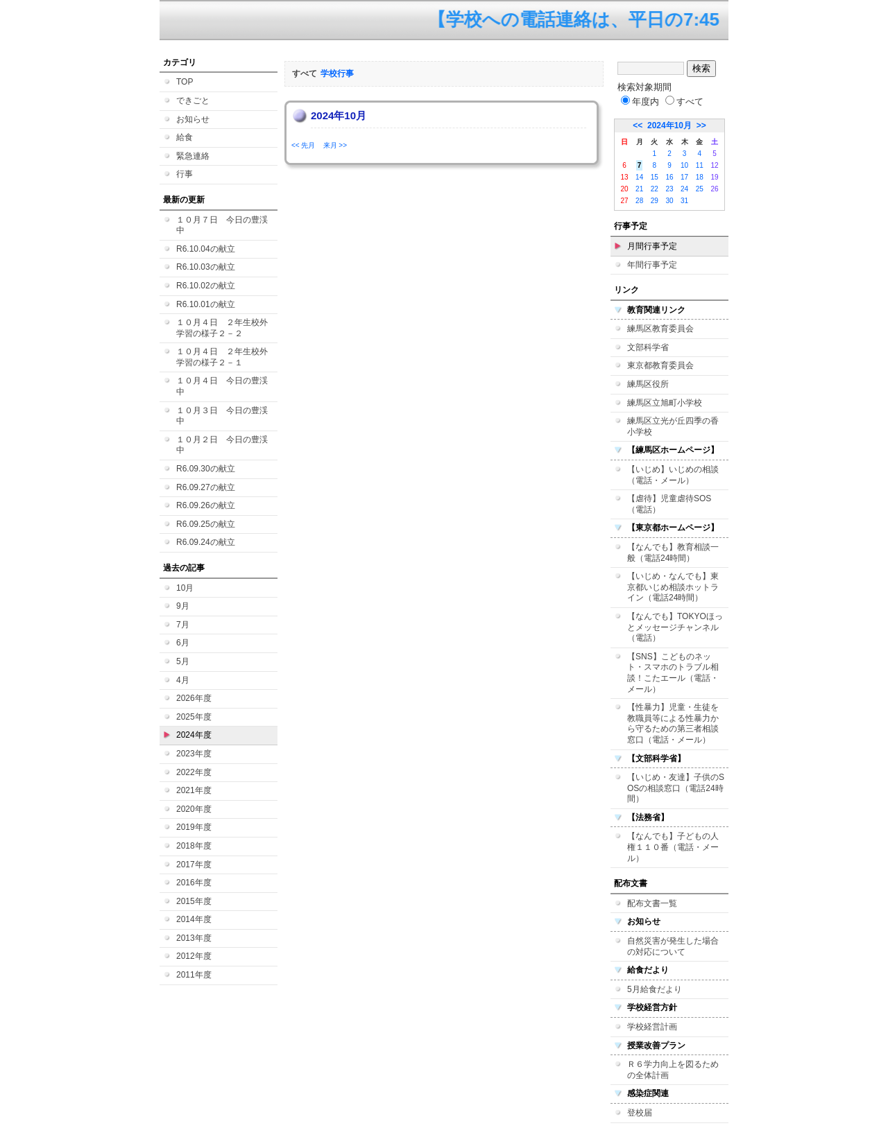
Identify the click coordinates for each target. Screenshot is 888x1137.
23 (669, 189)
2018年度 (194, 846)
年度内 (640, 101)
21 (639, 189)
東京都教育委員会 (660, 365)
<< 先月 (303, 145)
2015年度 (194, 901)
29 (654, 201)
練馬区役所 (648, 384)
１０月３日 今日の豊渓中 (222, 416)
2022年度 (194, 772)
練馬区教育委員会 (660, 328)
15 (654, 177)
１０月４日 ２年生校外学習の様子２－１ (222, 357)
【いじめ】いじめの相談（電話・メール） (673, 475)
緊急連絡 (193, 156)
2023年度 (194, 753)
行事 (184, 174)
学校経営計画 (652, 1027)
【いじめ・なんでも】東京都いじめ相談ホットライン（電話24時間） (673, 586)
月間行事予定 (652, 246)
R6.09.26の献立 (205, 505)
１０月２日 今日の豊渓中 (222, 445)
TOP (184, 82)
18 (699, 177)
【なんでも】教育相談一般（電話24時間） (673, 552)
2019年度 (194, 827)
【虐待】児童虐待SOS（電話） (669, 504)
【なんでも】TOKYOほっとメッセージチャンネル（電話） (675, 627)
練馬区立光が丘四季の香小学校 (673, 426)
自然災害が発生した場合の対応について (673, 946)
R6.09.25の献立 (205, 524)
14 (639, 177)
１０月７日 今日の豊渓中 (222, 225)
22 (654, 189)
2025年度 (194, 717)
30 (669, 201)
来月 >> (335, 145)
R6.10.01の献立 (205, 304)
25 (699, 189)
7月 (182, 625)
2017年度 (194, 864)
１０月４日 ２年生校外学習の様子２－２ (222, 328)
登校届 (639, 1113)
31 (684, 201)
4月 (182, 680)
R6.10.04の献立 (205, 249)
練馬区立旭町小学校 (664, 403)
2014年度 (194, 919)
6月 (182, 643)
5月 (182, 661)
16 (669, 177)
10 (684, 165)
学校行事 (337, 73)
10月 (185, 588)
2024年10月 (669, 125)
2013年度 (194, 938)
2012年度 (194, 956)
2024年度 (194, 735)
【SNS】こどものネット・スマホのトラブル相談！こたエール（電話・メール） (673, 673)
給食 (184, 137)
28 (639, 201)
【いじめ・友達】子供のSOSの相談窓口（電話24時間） (675, 788)
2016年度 (194, 882)
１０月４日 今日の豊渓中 (222, 386)
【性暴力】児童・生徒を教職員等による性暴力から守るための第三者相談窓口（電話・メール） (673, 723)
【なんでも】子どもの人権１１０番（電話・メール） (673, 846)
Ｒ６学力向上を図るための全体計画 (673, 1069)
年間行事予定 (652, 265)
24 (684, 189)
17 (684, 177)
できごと (193, 100)
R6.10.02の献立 (205, 285)
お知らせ (193, 119)
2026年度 (194, 698)
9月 (182, 606)
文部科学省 (648, 347)
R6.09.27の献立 (205, 487)
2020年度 (194, 809)
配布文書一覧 (652, 903)
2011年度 (194, 975)
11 (699, 165)
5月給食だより (654, 989)
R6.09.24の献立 (205, 542)
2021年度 (194, 790)
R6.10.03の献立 (205, 267)
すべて (684, 101)
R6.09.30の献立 (205, 469)
